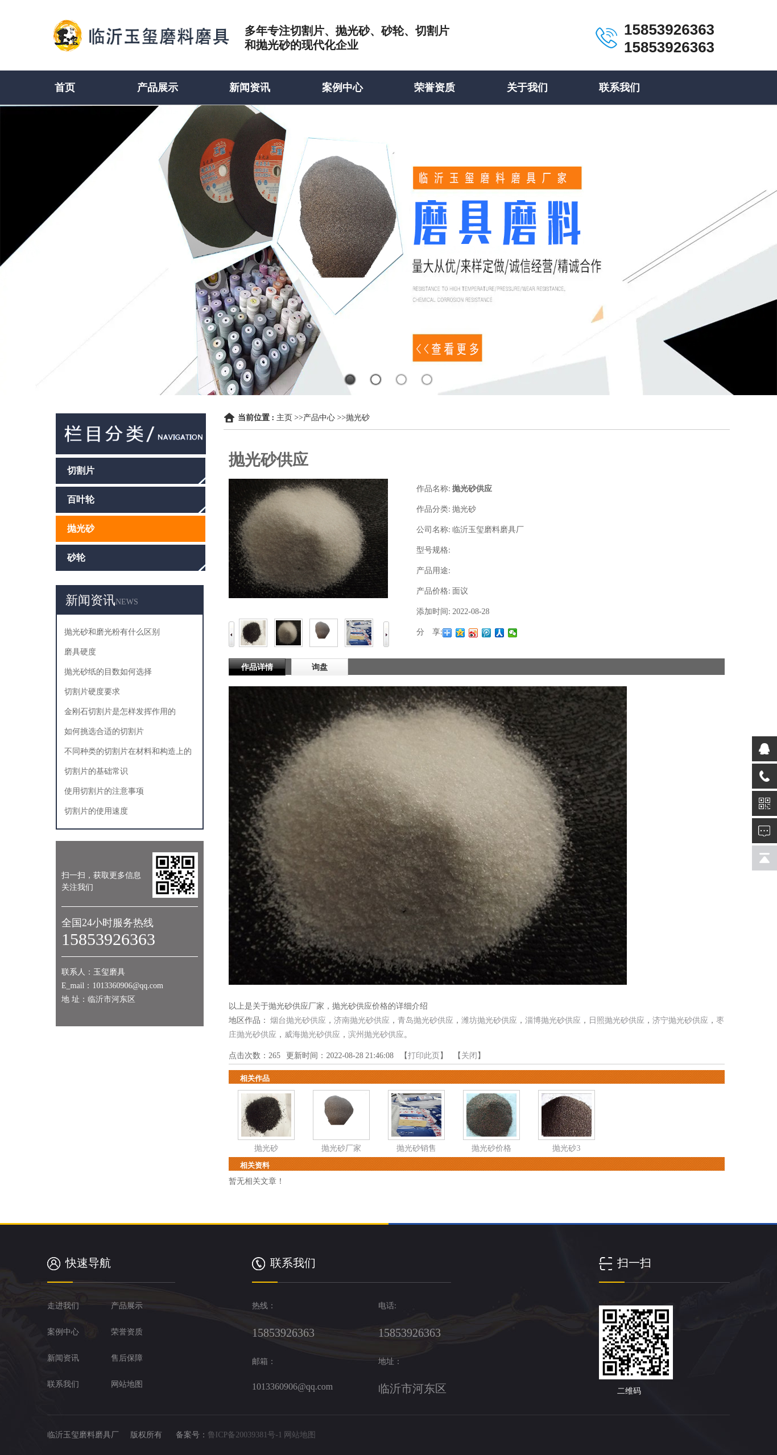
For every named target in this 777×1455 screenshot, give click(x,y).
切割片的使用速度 (96, 811)
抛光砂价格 (491, 1148)
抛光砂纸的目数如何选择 (108, 672)
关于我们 (527, 87)
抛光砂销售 (416, 1148)
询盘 (320, 667)
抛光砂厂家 (341, 1148)
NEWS (126, 602)
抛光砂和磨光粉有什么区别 (112, 632)
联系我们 (619, 87)
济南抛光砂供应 (362, 1020)
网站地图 (300, 1435)
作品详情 (257, 667)
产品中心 (319, 417)
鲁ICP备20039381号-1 (245, 1435)
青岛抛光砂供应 (425, 1020)
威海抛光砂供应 (312, 1034)
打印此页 (424, 1055)
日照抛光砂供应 (616, 1020)
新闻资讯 (249, 87)
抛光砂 (358, 417)
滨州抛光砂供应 (376, 1034)
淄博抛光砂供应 (553, 1020)
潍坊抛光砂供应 (489, 1020)
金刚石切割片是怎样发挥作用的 (120, 711)
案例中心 (342, 87)
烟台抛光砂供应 (298, 1020)
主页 (284, 417)
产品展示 (157, 87)
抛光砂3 (566, 1148)
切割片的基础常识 (96, 771)
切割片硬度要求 (92, 691)
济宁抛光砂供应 (680, 1020)
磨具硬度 (80, 652)
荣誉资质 (434, 87)
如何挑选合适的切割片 (104, 731)
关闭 (469, 1055)
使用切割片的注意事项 (104, 791)
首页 (65, 87)
